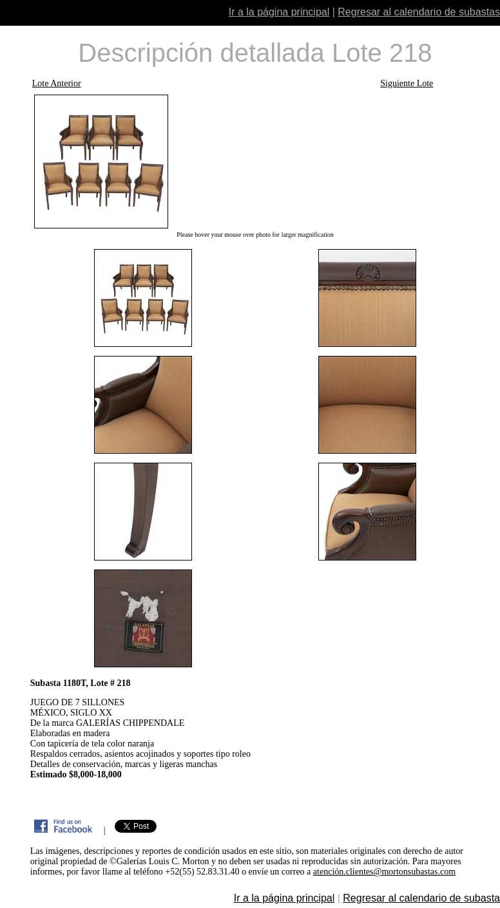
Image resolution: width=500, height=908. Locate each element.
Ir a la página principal (279, 11)
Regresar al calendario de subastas (419, 11)
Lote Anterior (56, 83)
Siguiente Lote (406, 83)
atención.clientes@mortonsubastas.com (384, 871)
